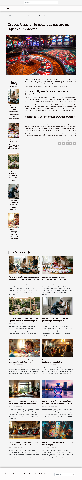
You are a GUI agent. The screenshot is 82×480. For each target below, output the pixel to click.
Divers (13, 16)
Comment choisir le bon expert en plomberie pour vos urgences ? (14, 205)
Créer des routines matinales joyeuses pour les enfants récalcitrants (14, 233)
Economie (8, 474)
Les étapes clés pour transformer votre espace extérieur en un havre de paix (13, 175)
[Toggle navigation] (8, 8)
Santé (26, 474)
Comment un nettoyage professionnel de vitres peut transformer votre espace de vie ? (24, 403)
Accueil (8, 16)
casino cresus (72, 101)
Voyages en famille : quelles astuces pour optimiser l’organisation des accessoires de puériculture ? (13, 113)
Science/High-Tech (35, 474)
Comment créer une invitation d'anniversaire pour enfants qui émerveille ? (13, 145)
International (17, 474)
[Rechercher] (41, 2)
